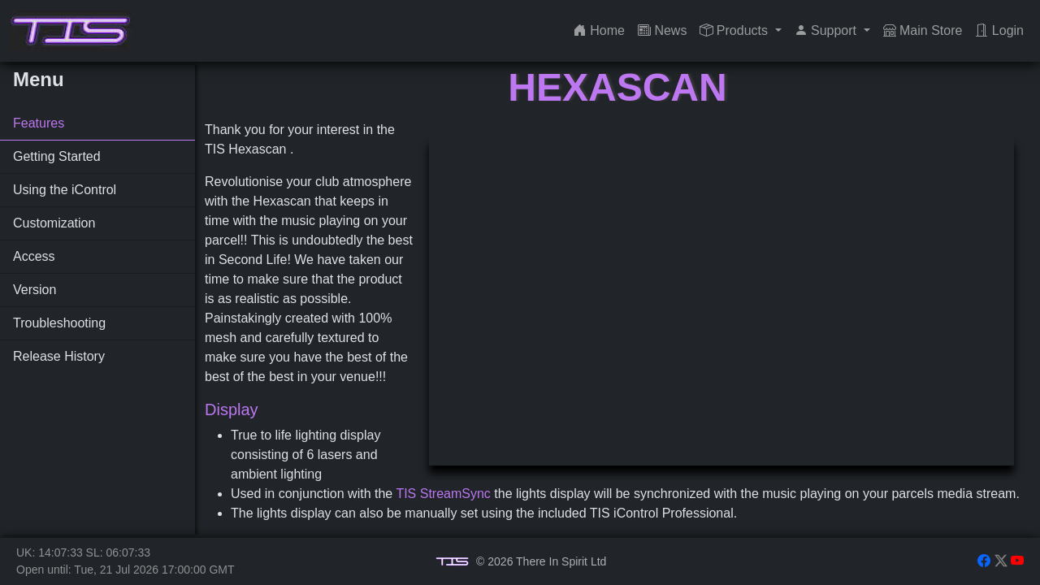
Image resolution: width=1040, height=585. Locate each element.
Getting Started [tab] (57, 156)
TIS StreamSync (443, 493)
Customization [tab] (54, 223)
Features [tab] (38, 123)
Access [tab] (34, 256)
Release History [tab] (59, 356)
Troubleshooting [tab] (59, 323)
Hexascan (617, 87)
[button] (740, 31)
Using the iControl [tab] (64, 190)
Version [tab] (34, 290)
